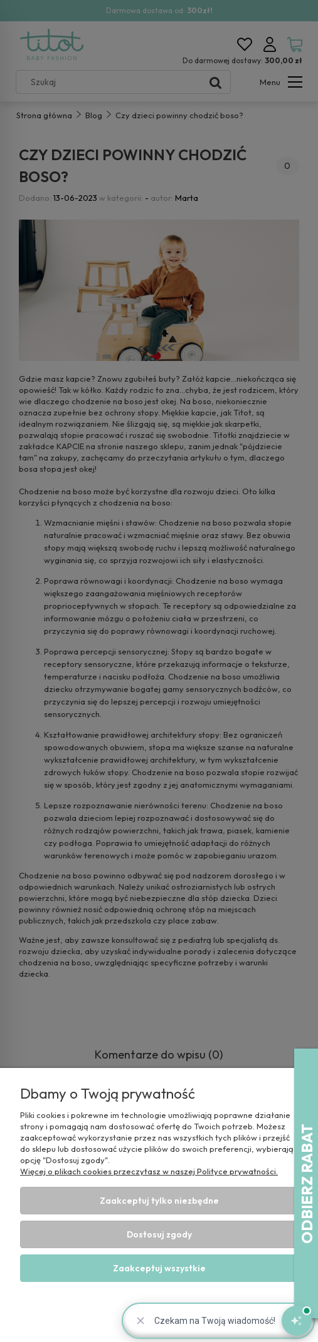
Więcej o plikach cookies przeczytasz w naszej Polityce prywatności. (149, 1171)
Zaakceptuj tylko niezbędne (159, 1200)
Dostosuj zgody (159, 1234)
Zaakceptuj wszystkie (159, 1268)
